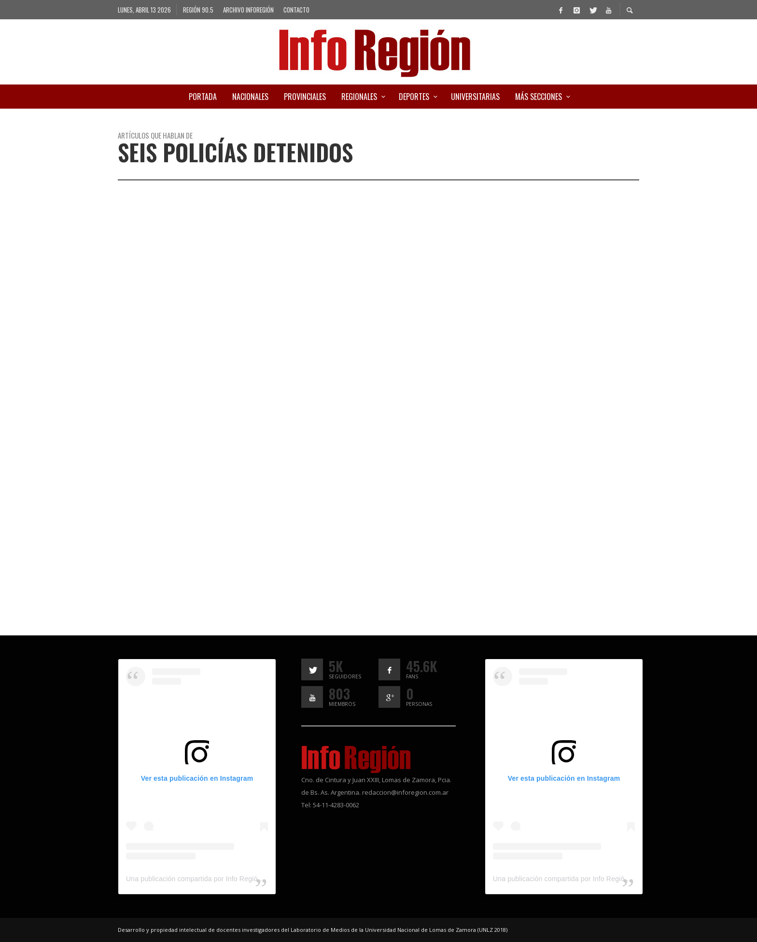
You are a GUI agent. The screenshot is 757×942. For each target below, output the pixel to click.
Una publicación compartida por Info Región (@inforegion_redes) (226, 879)
